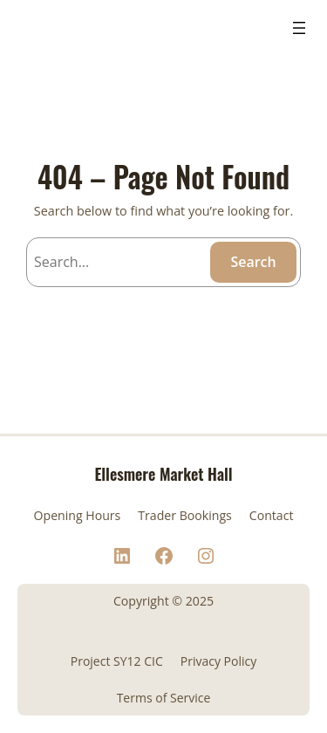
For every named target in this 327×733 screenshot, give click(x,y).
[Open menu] (299, 27)
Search (253, 261)
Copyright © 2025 (163, 601)
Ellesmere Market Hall (163, 473)
